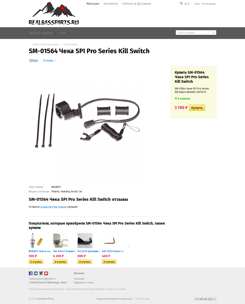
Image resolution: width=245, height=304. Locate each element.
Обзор (34, 60)
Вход (197, 4)
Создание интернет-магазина (114, 298)
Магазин (92, 4)
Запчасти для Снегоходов (45, 44)
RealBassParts (45, 298)
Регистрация (208, 4)
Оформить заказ (84, 282)
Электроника (70, 44)
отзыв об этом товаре (53, 206)
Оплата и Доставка (136, 4)
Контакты (111, 4)
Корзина (79, 278)
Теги (63, 33)
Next (128, 247)
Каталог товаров (40, 33)
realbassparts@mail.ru (42, 278)
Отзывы (48, 60)
